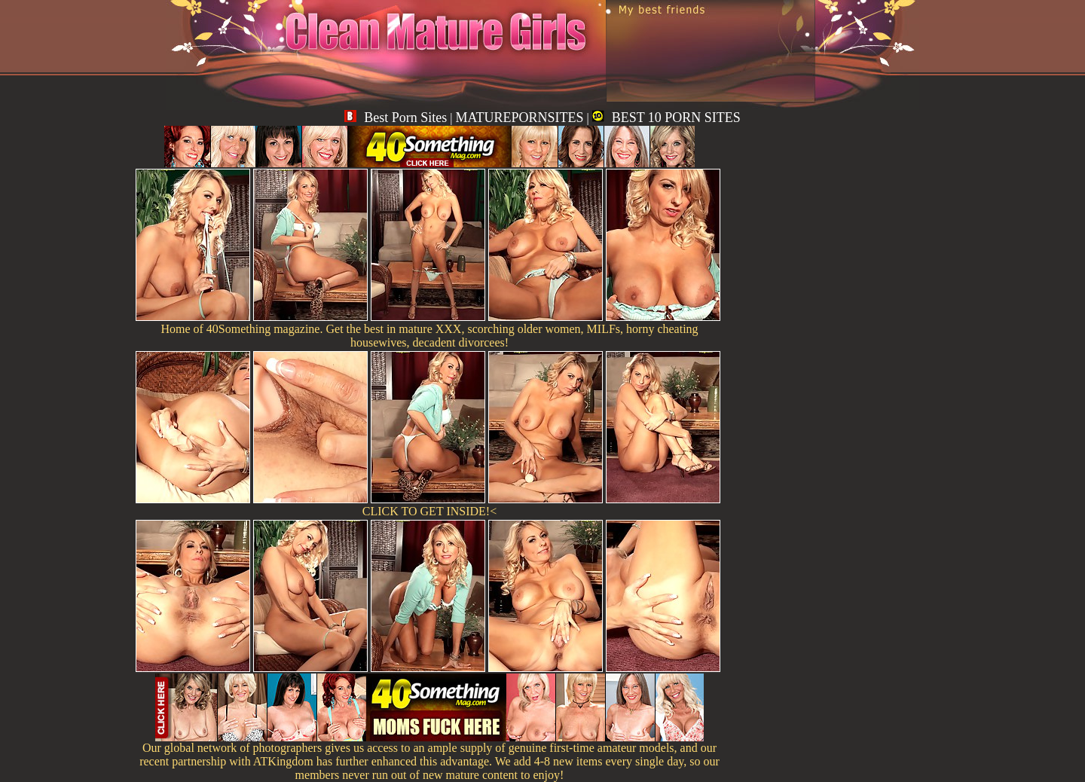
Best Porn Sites (395, 117)
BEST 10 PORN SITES (666, 117)
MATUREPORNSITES (519, 117)
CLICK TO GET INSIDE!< (429, 511)
